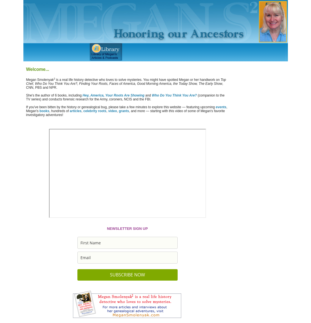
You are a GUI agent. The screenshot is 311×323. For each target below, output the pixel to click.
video (112, 111)
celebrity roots (94, 111)
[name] (127, 243)
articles (76, 111)
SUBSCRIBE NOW (127, 275)
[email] (127, 258)
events (221, 107)
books (44, 111)
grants (124, 111)
